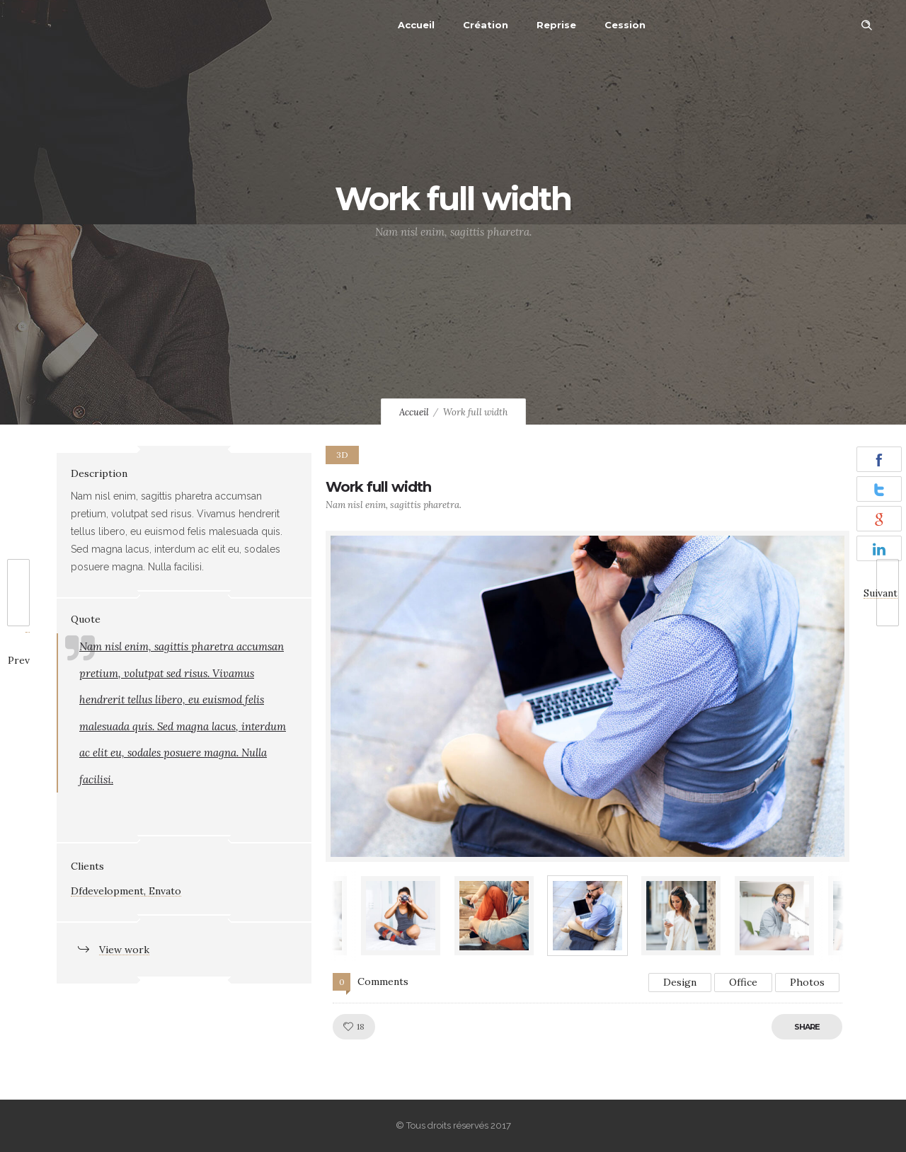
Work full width (378, 486)
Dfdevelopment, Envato (126, 891)
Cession (625, 24)
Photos (807, 982)
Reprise (556, 24)
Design (679, 982)
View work (124, 949)
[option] (587, 696)
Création (485, 24)
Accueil (416, 24)
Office (743, 982)
